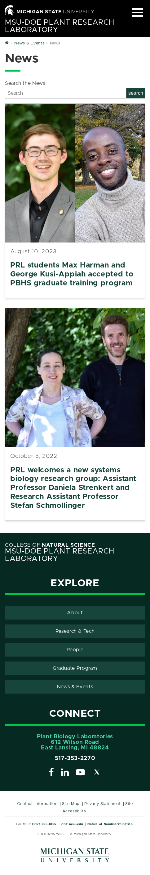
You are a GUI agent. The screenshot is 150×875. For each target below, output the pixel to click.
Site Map (71, 804)
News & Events (75, 686)
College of (50, 545)
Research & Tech (75, 631)
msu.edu (76, 824)
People (75, 649)
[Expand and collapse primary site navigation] (137, 12)
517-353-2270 (75, 758)
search (135, 93)
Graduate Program (75, 668)
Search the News (25, 83)
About (75, 612)
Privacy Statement (102, 804)
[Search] (65, 93)
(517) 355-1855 (44, 824)
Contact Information (37, 804)
